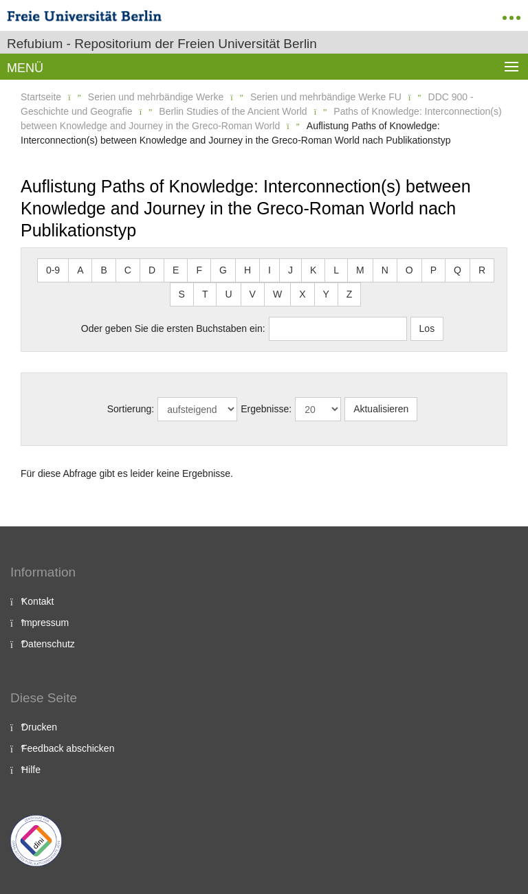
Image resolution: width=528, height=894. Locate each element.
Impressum (45, 622)
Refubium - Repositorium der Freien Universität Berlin (162, 43)
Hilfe (31, 769)
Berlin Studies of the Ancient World (233, 111)
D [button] (151, 270)
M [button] (360, 270)
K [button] (313, 270)
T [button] (205, 294)
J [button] (290, 270)
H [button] (247, 270)
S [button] (182, 294)
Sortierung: (130, 408)
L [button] (336, 270)
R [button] (481, 270)
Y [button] (326, 294)
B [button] (103, 270)
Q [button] (457, 270)
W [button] (277, 294)
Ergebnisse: (266, 408)
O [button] (409, 270)
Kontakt (37, 601)
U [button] (228, 294)
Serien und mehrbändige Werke (155, 96)
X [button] (302, 294)
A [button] (80, 270)
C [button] (127, 270)
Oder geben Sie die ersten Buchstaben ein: (173, 328)
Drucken (39, 727)
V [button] (253, 294)
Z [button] (349, 294)
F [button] (199, 270)
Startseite (41, 96)
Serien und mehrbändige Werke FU (326, 96)
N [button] (385, 270)
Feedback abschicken (67, 748)
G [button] (223, 270)
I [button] (269, 270)
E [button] (176, 270)
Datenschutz (48, 643)
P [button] (433, 270)
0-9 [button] (53, 270)
